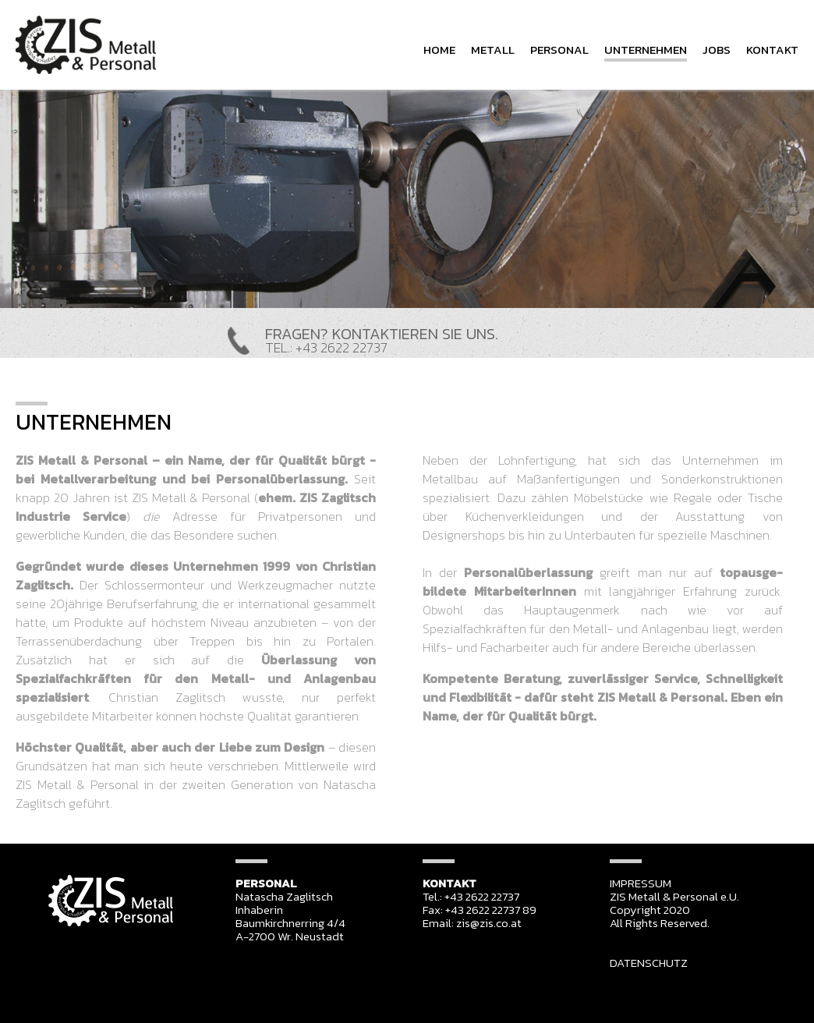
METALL (493, 49)
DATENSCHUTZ (649, 963)
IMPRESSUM (640, 883)
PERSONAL (559, 49)
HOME (439, 49)
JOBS (717, 49)
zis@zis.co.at (489, 923)
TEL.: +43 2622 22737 (326, 347)
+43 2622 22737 (481, 896)
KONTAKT (772, 49)
